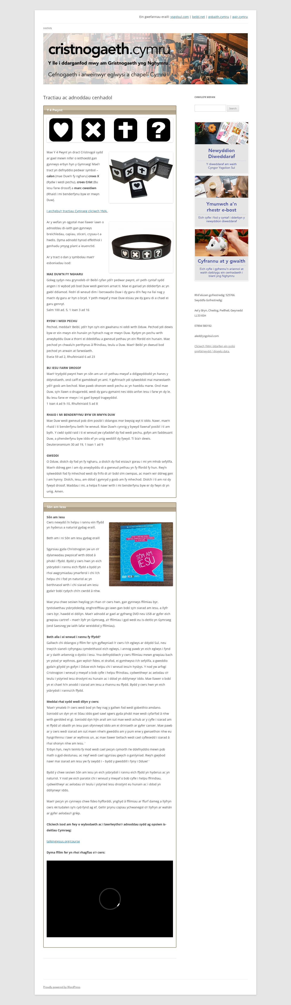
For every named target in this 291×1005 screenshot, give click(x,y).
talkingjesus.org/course (63, 841)
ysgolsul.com (179, 17)
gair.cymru (240, 17)
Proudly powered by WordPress (61, 987)
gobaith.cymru (218, 17)
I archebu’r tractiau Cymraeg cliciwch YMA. (77, 211)
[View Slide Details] (145, 58)
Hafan (47, 28)
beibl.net (198, 17)
